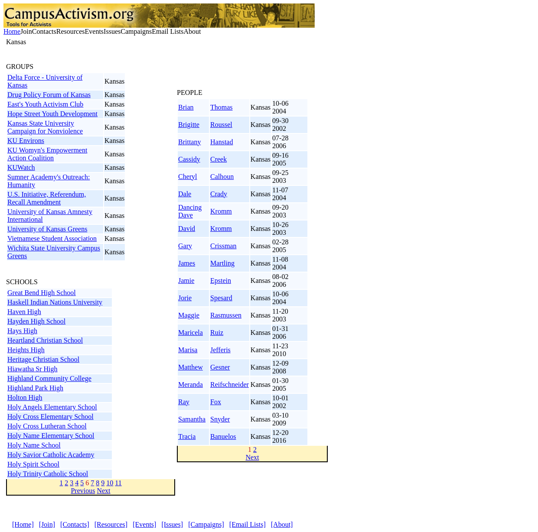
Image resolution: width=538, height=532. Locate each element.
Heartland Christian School (45, 340)
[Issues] (172, 524)
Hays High (22, 330)
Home (11, 31)
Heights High (26, 350)
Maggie (188, 315)
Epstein (220, 280)
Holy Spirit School (33, 464)
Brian (186, 107)
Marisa (187, 350)
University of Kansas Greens (47, 229)
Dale (184, 194)
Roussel (221, 124)
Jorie (185, 298)
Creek (218, 159)
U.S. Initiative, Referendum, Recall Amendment (46, 198)
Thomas (221, 107)
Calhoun (222, 176)
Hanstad (221, 142)
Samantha (191, 419)
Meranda (190, 384)
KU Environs (25, 140)
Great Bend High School (41, 292)
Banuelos (223, 436)
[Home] (23, 524)
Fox (215, 401)
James (186, 263)
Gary (185, 246)
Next (103, 490)
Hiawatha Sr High (32, 369)
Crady (218, 194)
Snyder (220, 419)
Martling (222, 263)
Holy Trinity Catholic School (47, 473)
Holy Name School (34, 445)
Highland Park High (35, 388)
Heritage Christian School (43, 359)
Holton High (24, 397)
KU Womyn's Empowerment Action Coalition (47, 154)
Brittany (189, 142)
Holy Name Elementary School (50, 435)
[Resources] (111, 524)
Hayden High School (36, 321)
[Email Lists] (247, 524)
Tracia (187, 436)
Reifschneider (229, 384)
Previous (83, 490)
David (186, 228)
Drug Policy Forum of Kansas (49, 94)
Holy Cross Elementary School (50, 416)
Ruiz (216, 332)
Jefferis (220, 350)
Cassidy (189, 159)
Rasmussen (225, 315)
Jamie (186, 280)
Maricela (190, 332)
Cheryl (187, 176)
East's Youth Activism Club (45, 104)
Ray (183, 401)
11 (118, 483)
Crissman (223, 246)
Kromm (221, 211)
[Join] (47, 524)
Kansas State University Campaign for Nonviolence (45, 127)
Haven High (24, 311)
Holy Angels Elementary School (52, 407)
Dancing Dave (190, 211)
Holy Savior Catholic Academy (50, 454)
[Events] (144, 524)
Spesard (221, 298)
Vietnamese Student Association (52, 238)
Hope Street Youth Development (52, 113)
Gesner (220, 367)
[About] (282, 524)
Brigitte (188, 124)
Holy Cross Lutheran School (47, 426)
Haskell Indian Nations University (54, 302)
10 (109, 483)
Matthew (190, 367)
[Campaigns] (206, 524)
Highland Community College (49, 378)
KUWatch (21, 167)
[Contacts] (74, 524)
